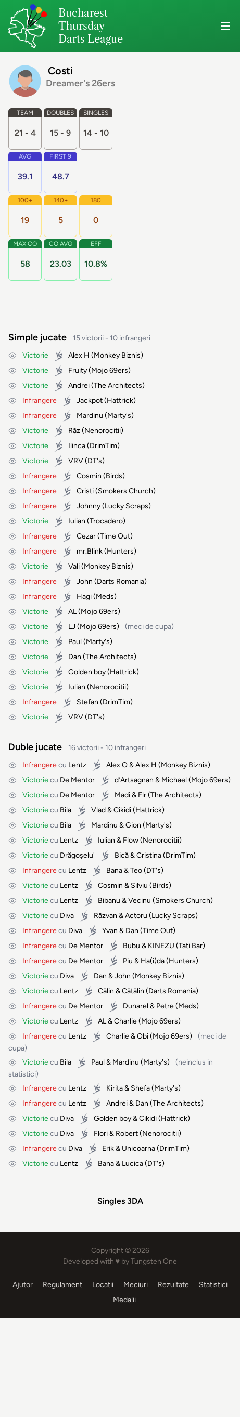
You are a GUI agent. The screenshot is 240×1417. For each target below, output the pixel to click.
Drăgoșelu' (77, 855)
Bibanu (109, 900)
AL (72, 611)
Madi (122, 795)
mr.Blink (90, 551)
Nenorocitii (102, 430)
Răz (74, 430)
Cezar (86, 536)
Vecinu (139, 900)
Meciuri (135, 1383)
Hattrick (120, 400)
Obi (142, 1036)
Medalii (124, 1398)
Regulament (62, 1383)
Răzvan (105, 915)
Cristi (85, 491)
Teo (136, 870)
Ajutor (22, 1383)
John (85, 581)
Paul (75, 641)
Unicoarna (138, 1148)
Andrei (79, 385)
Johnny (88, 506)
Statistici (213, 1383)
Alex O (117, 764)
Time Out (115, 536)
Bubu (131, 945)
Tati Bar (191, 945)
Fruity (77, 370)
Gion (133, 825)
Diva (67, 915)
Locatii (102, 1383)
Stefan (87, 702)
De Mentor (77, 780)
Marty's (119, 415)
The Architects (118, 385)
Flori (101, 1133)
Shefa (140, 1088)
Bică (122, 855)
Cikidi (122, 810)
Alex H (79, 355)
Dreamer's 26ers (80, 83)
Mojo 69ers (109, 370)
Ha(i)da (153, 960)
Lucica (132, 1163)
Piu (128, 960)
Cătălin (133, 991)
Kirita (114, 1088)
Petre (165, 1006)
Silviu (139, 885)
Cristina (148, 855)
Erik (108, 1148)
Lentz (77, 764)
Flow (130, 840)
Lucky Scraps (126, 506)
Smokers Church (125, 491)
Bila (65, 810)
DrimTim (103, 445)
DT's (94, 460)
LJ (71, 626)
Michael (174, 780)
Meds (105, 596)
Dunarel (135, 1006)
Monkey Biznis (117, 355)
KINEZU (161, 945)
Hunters (120, 551)
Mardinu (90, 415)
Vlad (98, 810)
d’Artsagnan (134, 780)
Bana (114, 870)
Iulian (76, 521)
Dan (74, 656)
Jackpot (90, 400)
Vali (74, 566)
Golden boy (87, 671)
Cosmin (89, 475)
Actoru (136, 915)
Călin (106, 991)
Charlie (125, 1021)
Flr (142, 795)
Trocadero (106, 521)
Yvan (110, 930)
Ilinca (76, 445)
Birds (114, 475)
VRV (75, 460)
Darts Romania (120, 581)
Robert (127, 1133)
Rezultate (173, 1383)
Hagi (84, 596)
